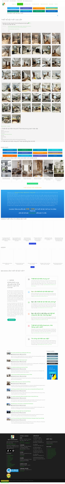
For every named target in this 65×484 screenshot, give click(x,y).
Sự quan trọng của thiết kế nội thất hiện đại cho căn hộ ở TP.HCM (21, 376)
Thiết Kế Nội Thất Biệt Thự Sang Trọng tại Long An (19, 361)
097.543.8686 (9, 445)
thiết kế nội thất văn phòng (46, 303)
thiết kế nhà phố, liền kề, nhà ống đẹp (42, 315)
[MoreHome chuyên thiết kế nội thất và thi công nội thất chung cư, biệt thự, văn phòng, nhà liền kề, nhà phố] (3, 4)
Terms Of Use (31, 482)
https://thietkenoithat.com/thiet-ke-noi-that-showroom (42, 334)
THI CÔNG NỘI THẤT (52, 8)
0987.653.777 (14, 445)
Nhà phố (8, 126)
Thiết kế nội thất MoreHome (17, 482)
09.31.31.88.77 (32, 213)
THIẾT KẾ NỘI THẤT (13, 8)
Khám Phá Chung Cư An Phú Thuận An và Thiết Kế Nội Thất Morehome (22, 405)
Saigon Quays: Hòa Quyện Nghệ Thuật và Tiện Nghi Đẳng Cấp (21, 412)
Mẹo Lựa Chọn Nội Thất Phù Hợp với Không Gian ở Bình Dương (21, 354)
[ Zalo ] (2, 480)
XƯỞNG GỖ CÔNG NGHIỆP (52, 11)
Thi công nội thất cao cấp (39, 340)
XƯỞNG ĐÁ (55, 155)
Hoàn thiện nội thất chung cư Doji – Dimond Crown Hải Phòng (20, 383)
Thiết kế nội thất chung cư (40, 280)
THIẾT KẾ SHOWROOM (9, 152)
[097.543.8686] (5, 482)
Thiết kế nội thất (3, 126)
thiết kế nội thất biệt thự (45, 293)
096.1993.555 (22, 451)
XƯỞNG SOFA (40, 155)
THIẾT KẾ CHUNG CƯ (26, 8)
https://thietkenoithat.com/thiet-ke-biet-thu (41, 297)
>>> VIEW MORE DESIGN (32, 183)
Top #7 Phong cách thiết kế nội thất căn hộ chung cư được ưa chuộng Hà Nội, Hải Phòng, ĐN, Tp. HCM (27, 390)
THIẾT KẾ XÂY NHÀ (55, 152)
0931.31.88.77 (22, 444)
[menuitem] (14, 4)
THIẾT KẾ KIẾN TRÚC (26, 11)
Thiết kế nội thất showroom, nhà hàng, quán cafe (41, 327)
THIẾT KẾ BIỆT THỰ (39, 8)
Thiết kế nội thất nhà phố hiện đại (6, 134)
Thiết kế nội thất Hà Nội (11, 26)
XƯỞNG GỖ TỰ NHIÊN (39, 11)
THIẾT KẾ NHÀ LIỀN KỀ (13, 11)
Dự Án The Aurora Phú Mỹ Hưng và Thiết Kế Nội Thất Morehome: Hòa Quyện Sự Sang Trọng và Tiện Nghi (27, 419)
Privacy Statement (25, 482)
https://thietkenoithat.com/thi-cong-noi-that (45, 345)
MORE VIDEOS (32, 243)
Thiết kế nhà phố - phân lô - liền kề (20, 26)
